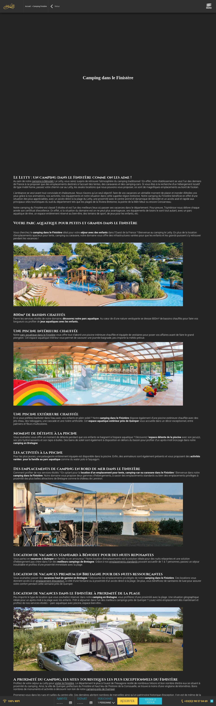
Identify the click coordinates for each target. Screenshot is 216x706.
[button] (4, 703)
